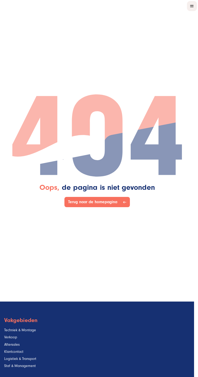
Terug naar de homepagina (93, 202)
